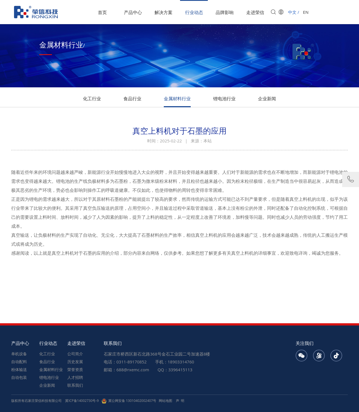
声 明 (180, 400)
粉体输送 (19, 369)
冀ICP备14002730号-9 (82, 400)
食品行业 (132, 98)
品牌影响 (225, 12)
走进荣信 (255, 12)
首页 (102, 12)
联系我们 (75, 385)
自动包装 (19, 377)
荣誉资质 (75, 369)
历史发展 (75, 361)
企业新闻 (267, 98)
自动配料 (19, 361)
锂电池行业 (224, 98)
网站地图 (165, 400)
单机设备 (19, 353)
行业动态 (194, 12)
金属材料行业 (177, 98)
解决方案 (163, 12)
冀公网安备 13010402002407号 (129, 400)
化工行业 (92, 98)
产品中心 (133, 12)
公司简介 (75, 353)
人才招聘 (75, 377)
